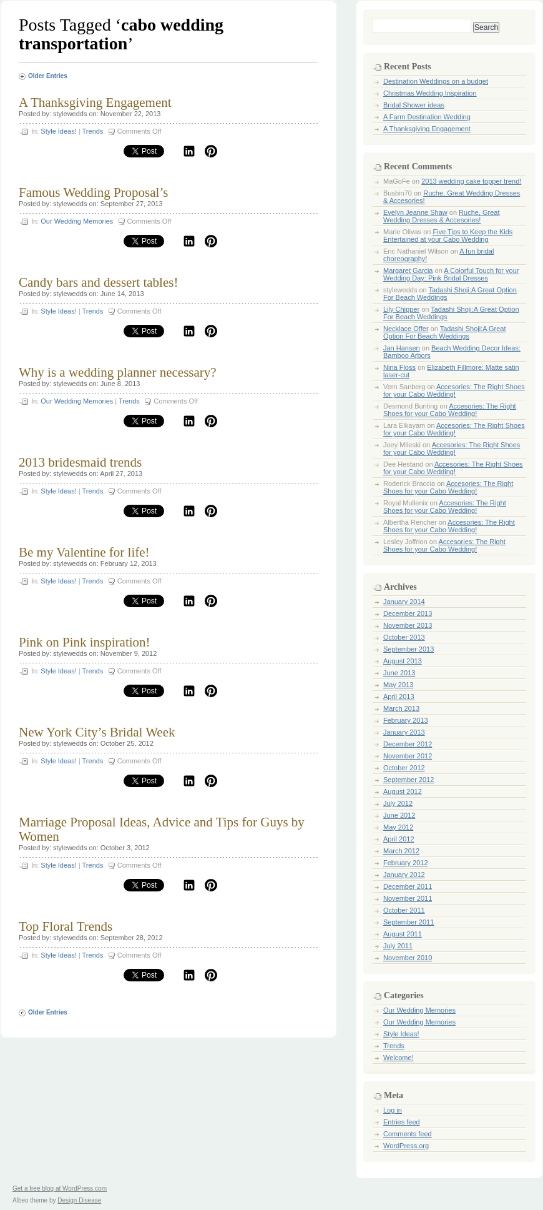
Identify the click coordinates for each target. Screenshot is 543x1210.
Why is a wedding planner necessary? (118, 372)
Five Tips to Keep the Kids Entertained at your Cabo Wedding (447, 235)
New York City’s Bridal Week (97, 732)
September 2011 (408, 922)
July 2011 (398, 946)
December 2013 (407, 613)
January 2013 (404, 732)
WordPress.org (406, 1145)
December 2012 (407, 744)
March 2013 (401, 708)
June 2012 (399, 815)
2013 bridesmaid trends (80, 462)
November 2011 (407, 898)
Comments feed (407, 1134)
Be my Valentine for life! (84, 552)
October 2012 (404, 767)
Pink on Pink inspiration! (84, 642)
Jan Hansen (401, 348)
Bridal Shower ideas (413, 105)
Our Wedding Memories (77, 221)
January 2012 (404, 874)
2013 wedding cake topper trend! (471, 181)
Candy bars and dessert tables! (98, 282)
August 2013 (402, 661)
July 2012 (398, 803)
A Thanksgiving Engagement (95, 102)
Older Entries (47, 75)
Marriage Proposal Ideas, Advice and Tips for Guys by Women (162, 829)
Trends (93, 131)
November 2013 (407, 625)
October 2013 (404, 637)
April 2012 (398, 839)
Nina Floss (399, 367)
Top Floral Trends (65, 926)
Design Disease (79, 1200)
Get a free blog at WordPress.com (59, 1188)
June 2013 (399, 673)
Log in (392, 1110)
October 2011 (404, 910)
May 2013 (398, 684)
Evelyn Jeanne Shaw (415, 212)
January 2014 (404, 601)
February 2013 (405, 720)
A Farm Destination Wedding (427, 117)
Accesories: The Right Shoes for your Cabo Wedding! (454, 390)
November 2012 (407, 756)
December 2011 (407, 886)
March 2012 (401, 851)
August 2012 (402, 791)
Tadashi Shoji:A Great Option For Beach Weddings (444, 332)
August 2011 (402, 934)
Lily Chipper (401, 309)
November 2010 (407, 957)
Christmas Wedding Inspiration (430, 93)
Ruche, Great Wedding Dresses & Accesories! (441, 216)
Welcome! (398, 1057)
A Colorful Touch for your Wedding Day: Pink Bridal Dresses (451, 274)
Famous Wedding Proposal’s (93, 192)
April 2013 (398, 696)
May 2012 (398, 827)
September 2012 (408, 779)
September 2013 (408, 649)
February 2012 (405, 862)
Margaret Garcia (408, 270)
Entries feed (401, 1122)
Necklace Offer (406, 328)
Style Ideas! (58, 131)
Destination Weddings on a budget (435, 81)
